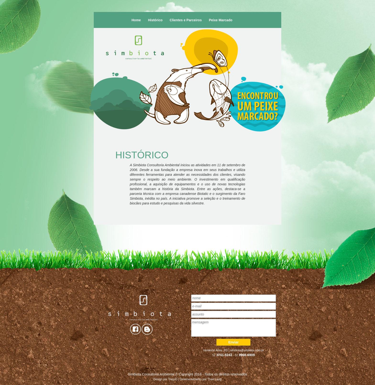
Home (136, 20)
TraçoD (172, 379)
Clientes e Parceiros (186, 20)
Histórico (155, 20)
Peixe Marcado (220, 20)
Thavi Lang (214, 379)
